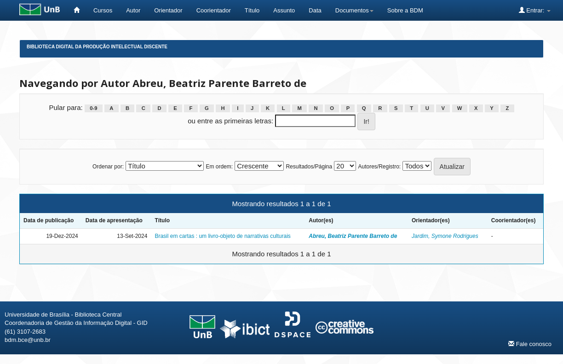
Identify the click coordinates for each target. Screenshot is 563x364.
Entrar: (535, 10)
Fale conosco (530, 343)
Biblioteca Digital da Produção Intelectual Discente (97, 46)
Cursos (102, 10)
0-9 (93, 108)
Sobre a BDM (405, 10)
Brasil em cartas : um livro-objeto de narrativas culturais (222, 236)
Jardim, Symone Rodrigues (445, 236)
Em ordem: (219, 166)
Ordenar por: (108, 166)
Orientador (168, 10)
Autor (133, 10)
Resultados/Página (309, 166)
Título (252, 10)
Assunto (284, 10)
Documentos (354, 10)
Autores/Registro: (379, 166)
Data (315, 10)
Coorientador (213, 10)
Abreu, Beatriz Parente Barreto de (353, 236)
